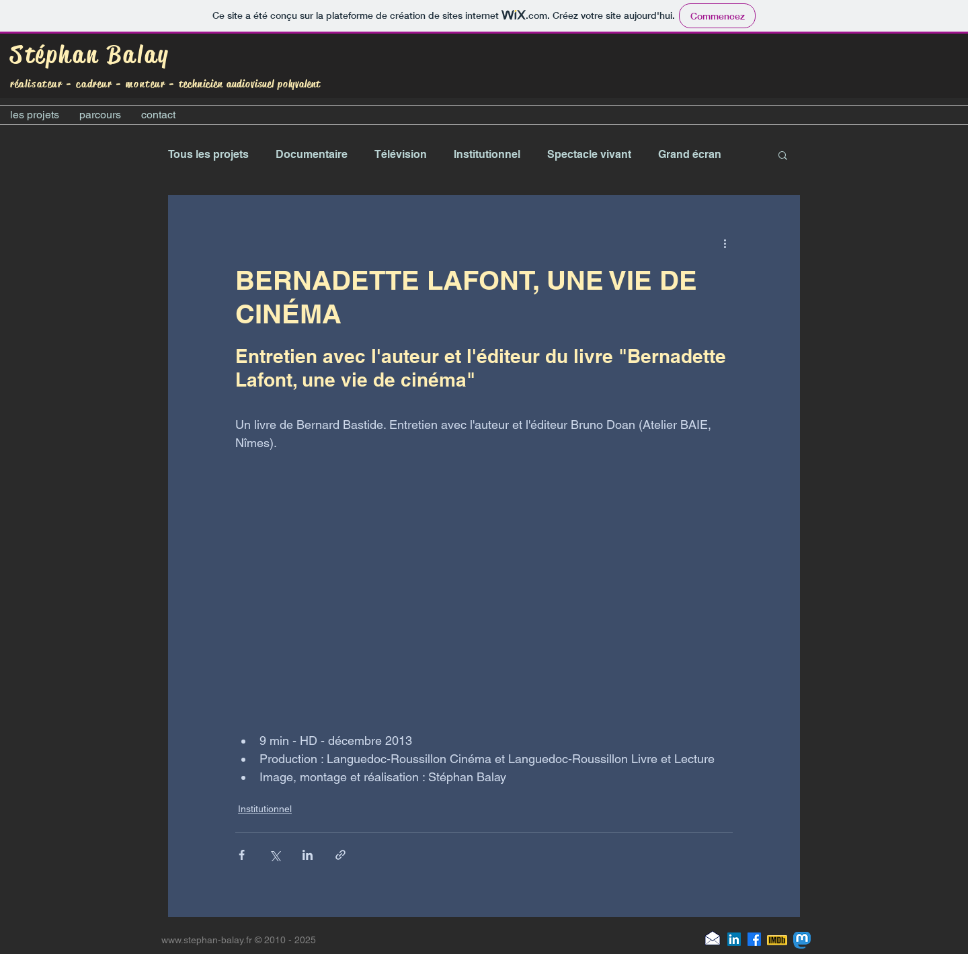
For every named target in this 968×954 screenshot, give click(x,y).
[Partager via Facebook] (241, 854)
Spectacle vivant (589, 154)
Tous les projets (208, 154)
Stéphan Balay (90, 54)
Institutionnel (487, 154)
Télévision (400, 154)
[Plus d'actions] (725, 243)
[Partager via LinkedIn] (307, 854)
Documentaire (312, 154)
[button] (782, 154)
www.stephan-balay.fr (206, 940)
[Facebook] (754, 939)
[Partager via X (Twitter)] (274, 854)
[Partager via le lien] (340, 854)
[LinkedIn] (734, 939)
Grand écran (689, 154)
